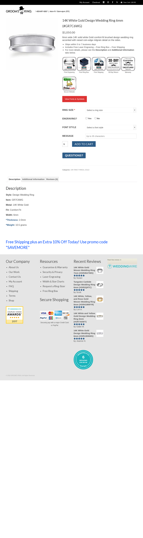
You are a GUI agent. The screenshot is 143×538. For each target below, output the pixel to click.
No (97, 118)
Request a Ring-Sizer (54, 286)
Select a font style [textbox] (95, 127)
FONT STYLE (69, 127)
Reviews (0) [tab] (52, 179)
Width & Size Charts (53, 281)
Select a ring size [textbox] (95, 110)
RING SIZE (68, 110)
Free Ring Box (50, 290)
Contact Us (15, 276)
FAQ (11, 286)
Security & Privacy (52, 271)
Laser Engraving (51, 276)
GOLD (87, 170)
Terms (12, 295)
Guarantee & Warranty (55, 267)
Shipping (13, 290)
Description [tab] (14, 179)
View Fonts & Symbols (74, 99)
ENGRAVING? (69, 118)
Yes (88, 118)
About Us (14, 267)
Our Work (14, 271)
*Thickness (12, 220)
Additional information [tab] (33, 179)
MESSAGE (67, 136)
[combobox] (110, 110)
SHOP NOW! (125, 243)
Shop (11, 300)
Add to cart (84, 144)
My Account (15, 281)
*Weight (10, 225)
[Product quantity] (65, 144)
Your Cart (128, 2)
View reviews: (115, 260)
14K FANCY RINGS (77, 170)
